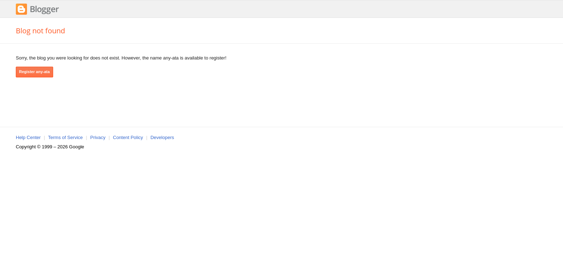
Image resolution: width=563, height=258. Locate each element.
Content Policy (128, 137)
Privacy (98, 137)
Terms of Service (65, 137)
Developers (162, 137)
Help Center (28, 137)
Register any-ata (34, 72)
